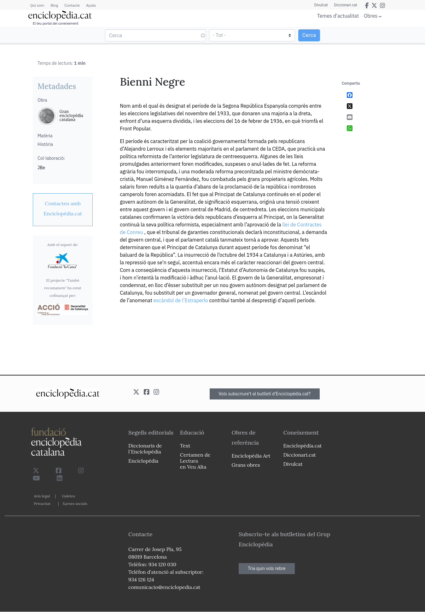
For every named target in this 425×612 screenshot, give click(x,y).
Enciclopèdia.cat (302, 445)
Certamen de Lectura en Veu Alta (195, 461)
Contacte (71, 5)
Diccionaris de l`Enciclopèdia (145, 448)
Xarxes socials (74, 503)
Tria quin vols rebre (267, 568)
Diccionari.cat (345, 5)
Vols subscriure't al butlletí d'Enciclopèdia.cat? (265, 394)
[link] (63, 208)
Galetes (68, 496)
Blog (54, 5)
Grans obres (246, 465)
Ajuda (91, 5)
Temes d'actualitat (338, 16)
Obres (370, 16)
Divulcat (321, 5)
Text (185, 445)
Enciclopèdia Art (251, 456)
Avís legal (42, 496)
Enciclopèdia (143, 461)
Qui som (37, 5)
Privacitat (42, 503)
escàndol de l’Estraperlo (181, 300)
